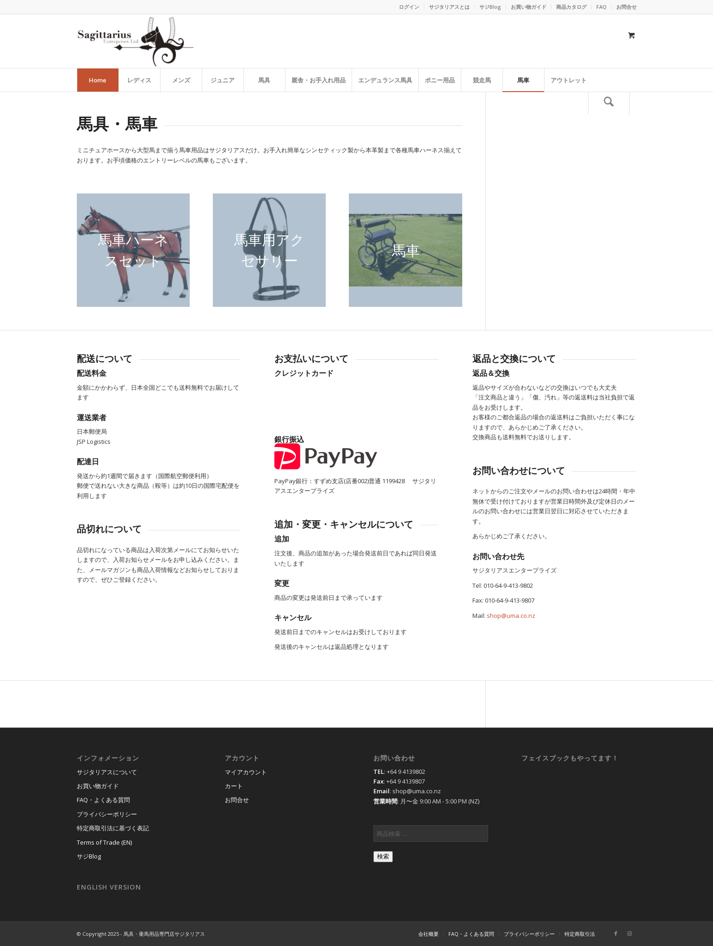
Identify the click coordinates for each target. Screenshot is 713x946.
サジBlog (490, 6)
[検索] (609, 103)
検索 (383, 856)
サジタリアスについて (107, 772)
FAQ (601, 6)
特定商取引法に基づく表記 (113, 828)
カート (234, 786)
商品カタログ (571, 6)
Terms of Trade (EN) (104, 842)
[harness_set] (133, 249)
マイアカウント (246, 772)
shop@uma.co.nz (511, 615)
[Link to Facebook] (616, 933)
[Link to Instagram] (630, 933)
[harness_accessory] (269, 249)
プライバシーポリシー (107, 814)
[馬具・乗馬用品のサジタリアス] (135, 41)
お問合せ (626, 6)
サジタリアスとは (449, 6)
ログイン (409, 6)
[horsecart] (405, 249)
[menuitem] (409, 7)
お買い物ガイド (528, 6)
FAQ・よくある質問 (103, 800)
